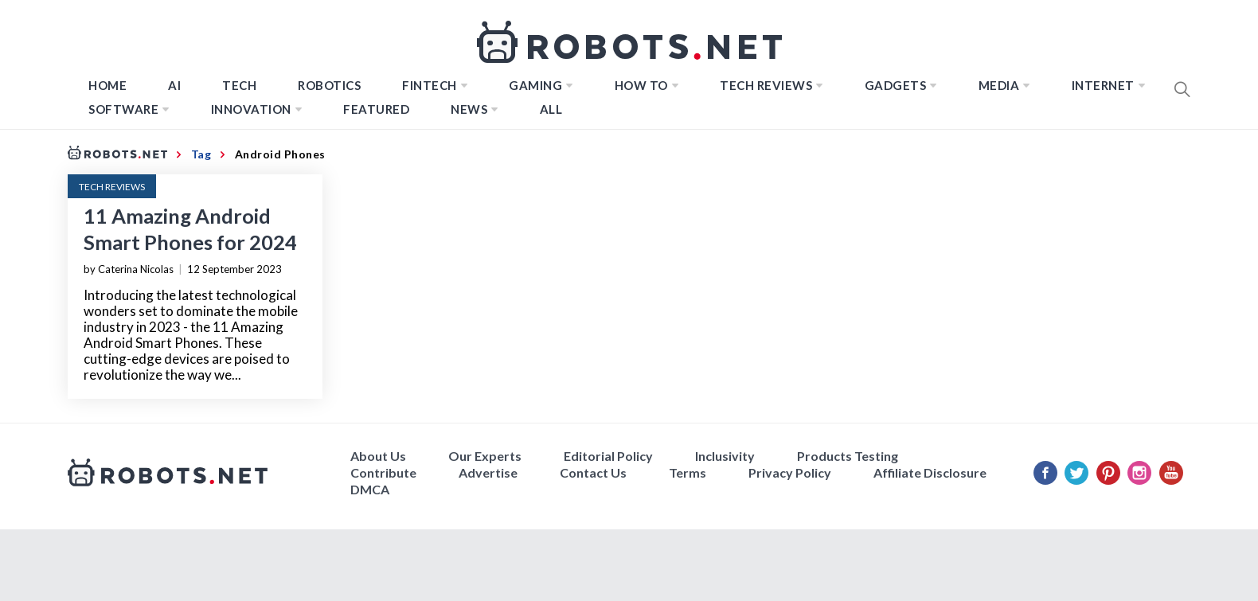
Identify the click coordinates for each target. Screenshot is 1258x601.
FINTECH (429, 85)
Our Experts (485, 455)
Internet (1103, 85)
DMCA (369, 489)
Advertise (488, 472)
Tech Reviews (766, 85)
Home (107, 85)
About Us (378, 455)
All (551, 109)
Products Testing (847, 455)
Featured (376, 109)
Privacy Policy (789, 472)
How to (641, 85)
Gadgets (896, 85)
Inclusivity (725, 455)
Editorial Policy (608, 455)
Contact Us (593, 472)
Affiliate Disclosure (929, 472)
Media (999, 85)
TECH (239, 85)
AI (174, 85)
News (469, 109)
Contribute (383, 472)
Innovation (251, 109)
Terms (687, 472)
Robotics (329, 85)
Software (123, 109)
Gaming (535, 85)
